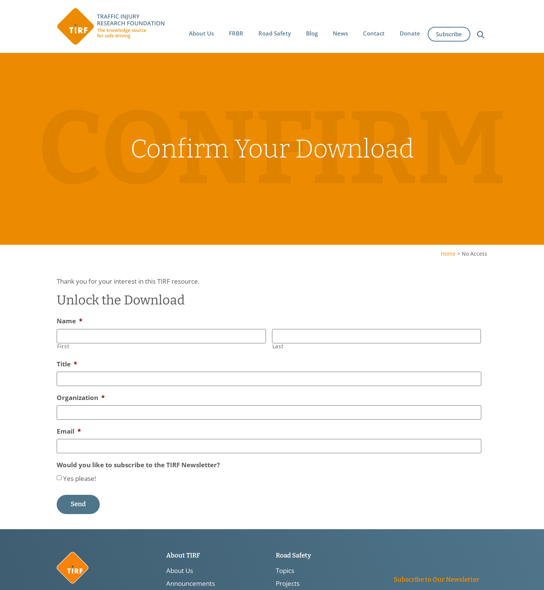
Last (278, 346)
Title (67, 364)
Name (69, 321)
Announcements (190, 583)
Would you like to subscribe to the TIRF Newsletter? (138, 465)
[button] (201, 32)
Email (69, 431)
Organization (81, 398)
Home (448, 253)
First (63, 346)
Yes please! (79, 478)
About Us (179, 570)
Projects (288, 583)
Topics (285, 570)
